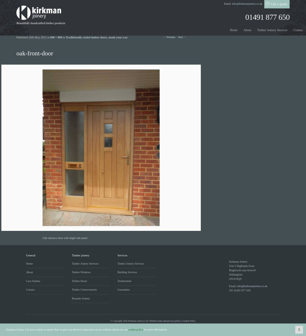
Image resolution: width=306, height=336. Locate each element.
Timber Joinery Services (272, 30)
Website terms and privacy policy (165, 321)
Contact (298, 30)
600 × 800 (56, 37)
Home (234, 30)
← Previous (169, 37)
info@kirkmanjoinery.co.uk (247, 3)
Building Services (127, 272)
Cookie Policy (189, 321)
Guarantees (123, 289)
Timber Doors (79, 281)
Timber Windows (81, 272)
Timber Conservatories (84, 289)
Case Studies (33, 281)
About (247, 30)
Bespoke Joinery (81, 298)
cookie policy (135, 329)
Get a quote (276, 4)
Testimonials (124, 281)
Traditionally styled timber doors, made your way (97, 37)
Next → (182, 37)
